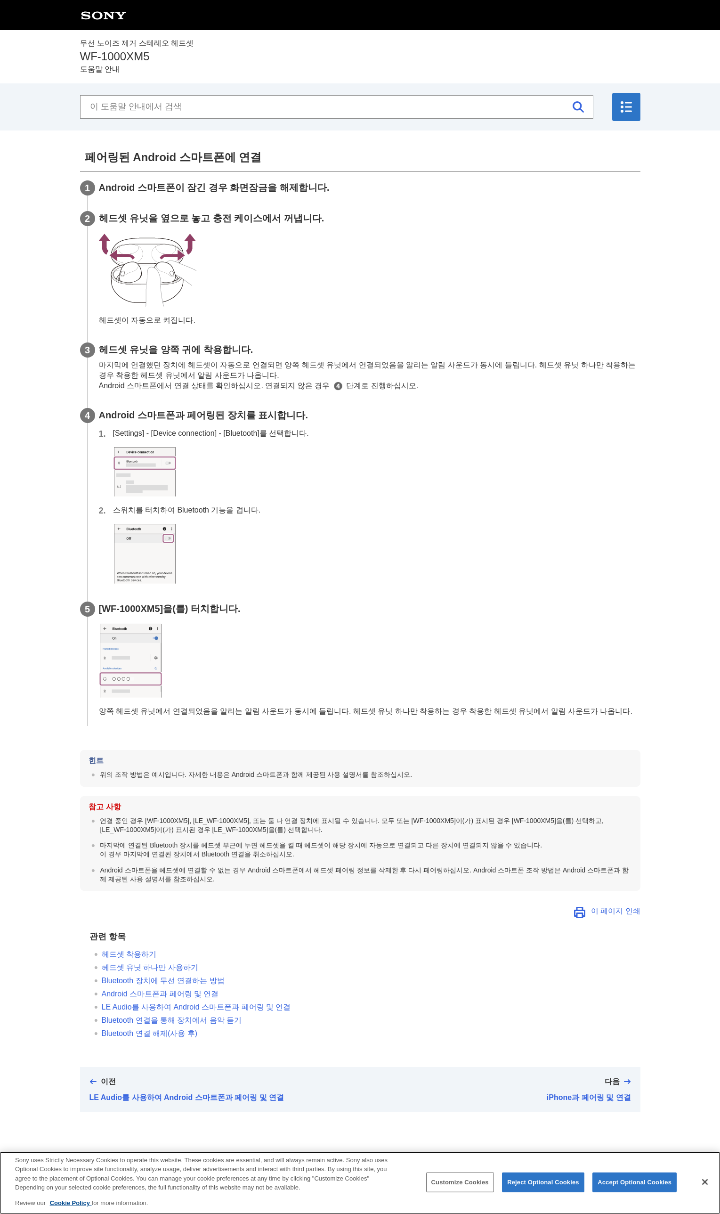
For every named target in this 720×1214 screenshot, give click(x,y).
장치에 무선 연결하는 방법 (163, 981)
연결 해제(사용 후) (150, 1033)
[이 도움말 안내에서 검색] (336, 107)
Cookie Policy (71, 1207)
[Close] (705, 1185)
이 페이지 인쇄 (615, 911)
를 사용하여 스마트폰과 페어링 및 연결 (196, 1007)
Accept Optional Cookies (634, 1186)
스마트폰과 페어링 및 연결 (160, 994)
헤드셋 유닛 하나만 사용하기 (150, 967)
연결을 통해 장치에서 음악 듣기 (172, 1020)
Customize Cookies (460, 1186)
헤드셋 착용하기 (129, 954)
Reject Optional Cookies (543, 1186)
